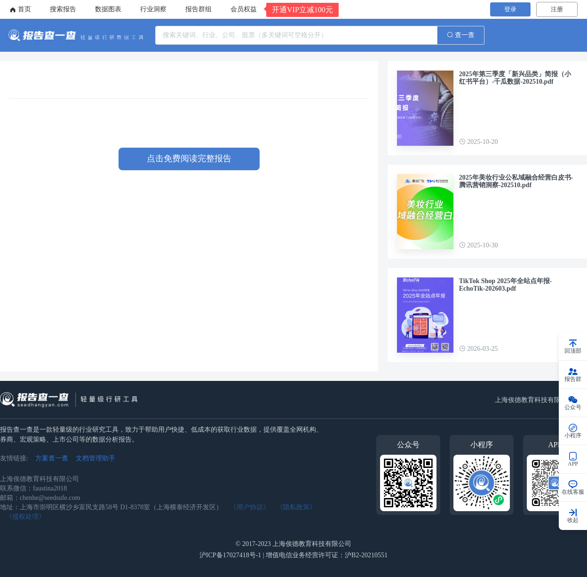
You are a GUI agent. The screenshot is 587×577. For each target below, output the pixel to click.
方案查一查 (51, 458)
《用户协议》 (250, 507)
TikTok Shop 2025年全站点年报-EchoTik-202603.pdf (505, 284)
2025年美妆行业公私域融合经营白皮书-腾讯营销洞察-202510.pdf (516, 181)
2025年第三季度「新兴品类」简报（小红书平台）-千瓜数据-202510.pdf (515, 78)
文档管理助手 (95, 458)
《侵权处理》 (25, 516)
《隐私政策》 (296, 507)
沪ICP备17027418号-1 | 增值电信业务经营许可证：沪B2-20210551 (293, 555)
